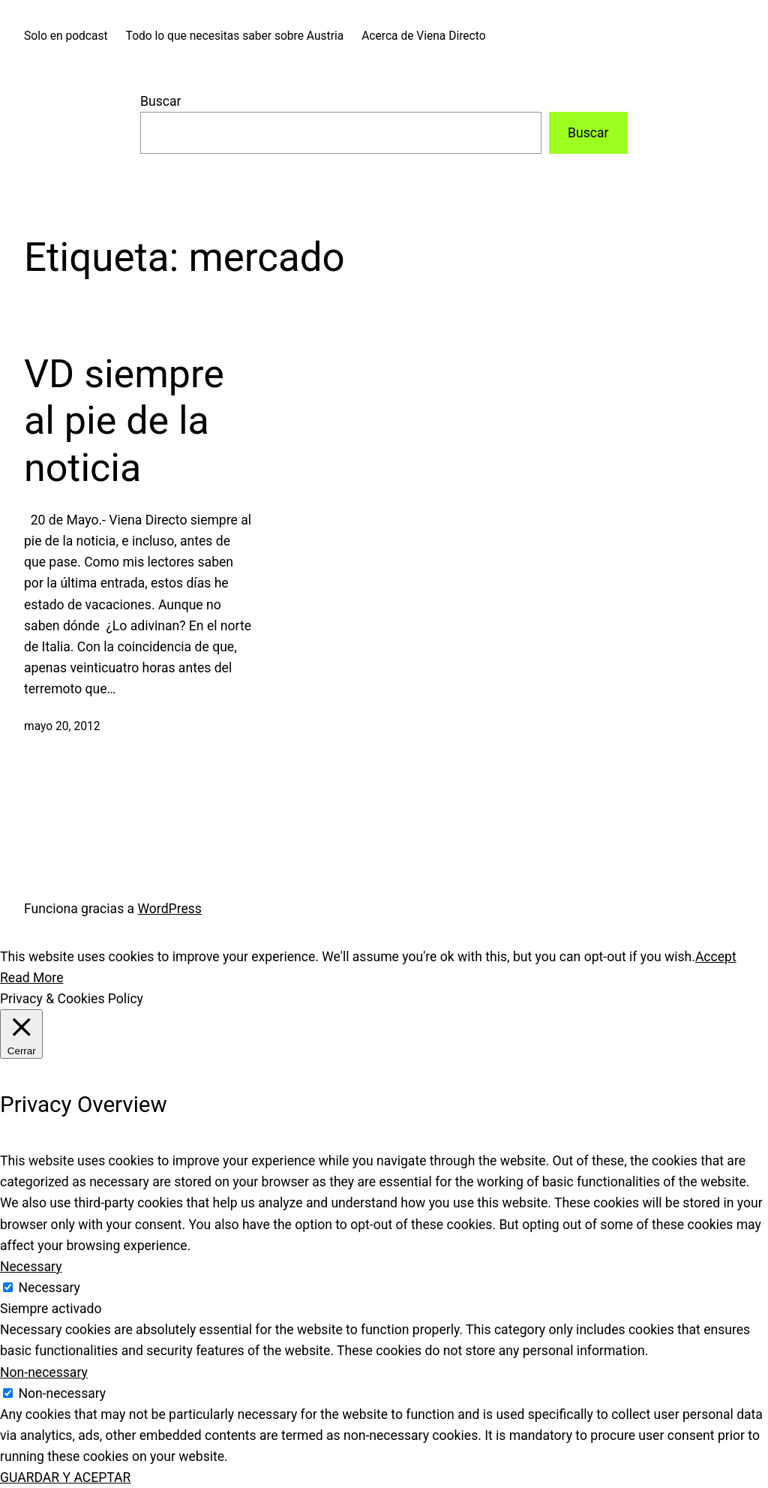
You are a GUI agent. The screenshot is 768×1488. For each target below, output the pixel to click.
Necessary (49, 1287)
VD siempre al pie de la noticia (124, 421)
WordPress (170, 908)
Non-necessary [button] (44, 1372)
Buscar (160, 101)
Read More (31, 977)
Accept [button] (715, 956)
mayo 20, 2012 (62, 726)
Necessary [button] (31, 1266)
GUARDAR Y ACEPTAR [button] (65, 1477)
